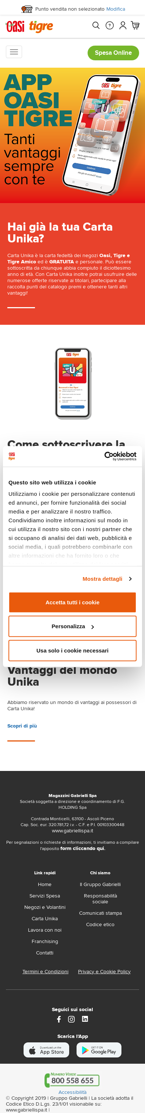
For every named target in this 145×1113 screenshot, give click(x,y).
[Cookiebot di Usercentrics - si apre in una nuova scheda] (104, 456)
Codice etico (100, 924)
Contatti (44, 953)
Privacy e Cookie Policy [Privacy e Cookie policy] (104, 971)
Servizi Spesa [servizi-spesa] (44, 896)
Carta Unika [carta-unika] (45, 918)
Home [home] (45, 884)
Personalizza (73, 626)
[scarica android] (99, 1049)
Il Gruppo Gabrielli (100, 884)
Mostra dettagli (102, 579)
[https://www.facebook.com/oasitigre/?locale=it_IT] (58, 1019)
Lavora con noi (44, 930)
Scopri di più (22, 726)
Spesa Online (113, 53)
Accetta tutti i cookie (73, 602)
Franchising (45, 941)
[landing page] (72, 383)
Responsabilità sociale (100, 899)
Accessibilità (72, 1092)
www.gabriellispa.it (72, 831)
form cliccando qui (82, 848)
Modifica (115, 9)
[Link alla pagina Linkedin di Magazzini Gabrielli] (85, 1019)
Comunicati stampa (100, 913)
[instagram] (71, 1019)
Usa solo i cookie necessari (72, 650)
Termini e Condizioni (45, 971)
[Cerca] (95, 25)
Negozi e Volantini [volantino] (45, 907)
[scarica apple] (47, 1049)
